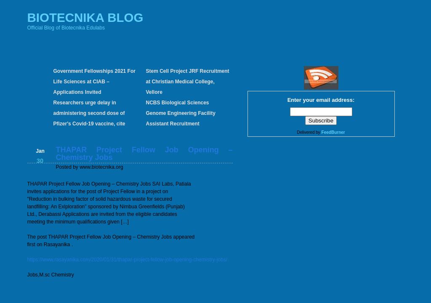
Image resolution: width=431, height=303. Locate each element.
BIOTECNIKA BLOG (85, 17)
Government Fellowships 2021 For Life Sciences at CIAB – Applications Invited (94, 81)
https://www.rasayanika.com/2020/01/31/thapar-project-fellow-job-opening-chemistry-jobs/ (127, 260)
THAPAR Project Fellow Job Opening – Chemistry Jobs (144, 154)
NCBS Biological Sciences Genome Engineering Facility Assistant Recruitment (181, 113)
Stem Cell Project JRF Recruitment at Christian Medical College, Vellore (187, 81)
